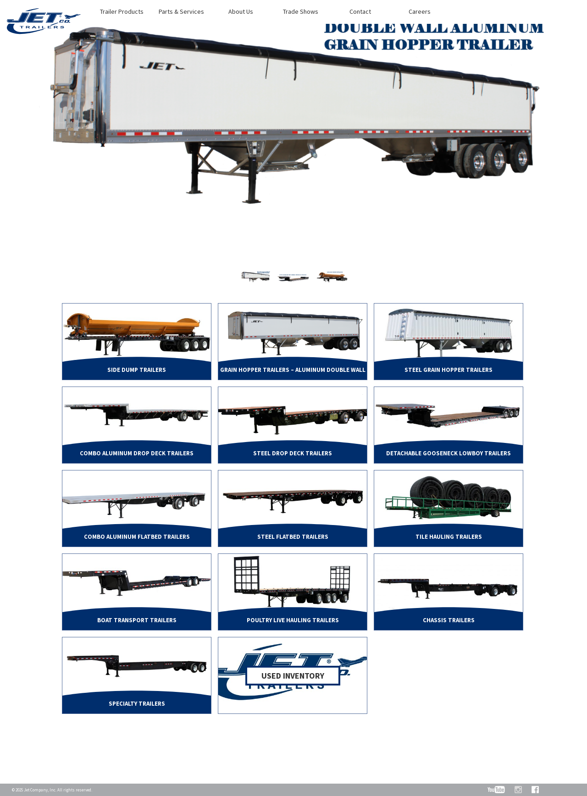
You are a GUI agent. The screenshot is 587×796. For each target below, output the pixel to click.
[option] (293, 138)
